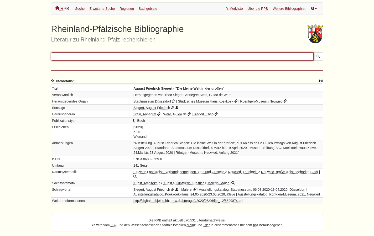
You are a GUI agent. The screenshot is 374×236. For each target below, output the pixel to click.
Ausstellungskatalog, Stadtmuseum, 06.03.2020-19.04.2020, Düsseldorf (252, 189)
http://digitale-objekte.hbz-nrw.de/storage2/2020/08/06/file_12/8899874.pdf (188, 201)
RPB (62, 8)
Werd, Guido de (175, 114)
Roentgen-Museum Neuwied (261, 101)
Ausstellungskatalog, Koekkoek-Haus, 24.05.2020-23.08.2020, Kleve (184, 194)
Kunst (168, 183)
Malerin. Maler (219, 183)
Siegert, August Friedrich (151, 108)
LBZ (114, 225)
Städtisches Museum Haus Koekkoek (205, 101)
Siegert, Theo (204, 114)
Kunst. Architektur (147, 183)
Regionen (126, 8)
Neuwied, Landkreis (243, 172)
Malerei (186, 189)
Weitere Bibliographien (289, 8)
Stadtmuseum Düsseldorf (152, 101)
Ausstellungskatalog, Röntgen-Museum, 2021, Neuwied (279, 194)
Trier (206, 225)
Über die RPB (258, 8)
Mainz (191, 225)
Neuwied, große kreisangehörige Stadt (290, 172)
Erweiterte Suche (102, 8)
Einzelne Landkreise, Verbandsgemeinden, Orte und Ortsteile (179, 172)
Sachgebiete (148, 8)
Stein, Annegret (144, 114)
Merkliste (234, 8)
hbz (256, 225)
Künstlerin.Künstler (190, 183)
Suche (80, 8)
